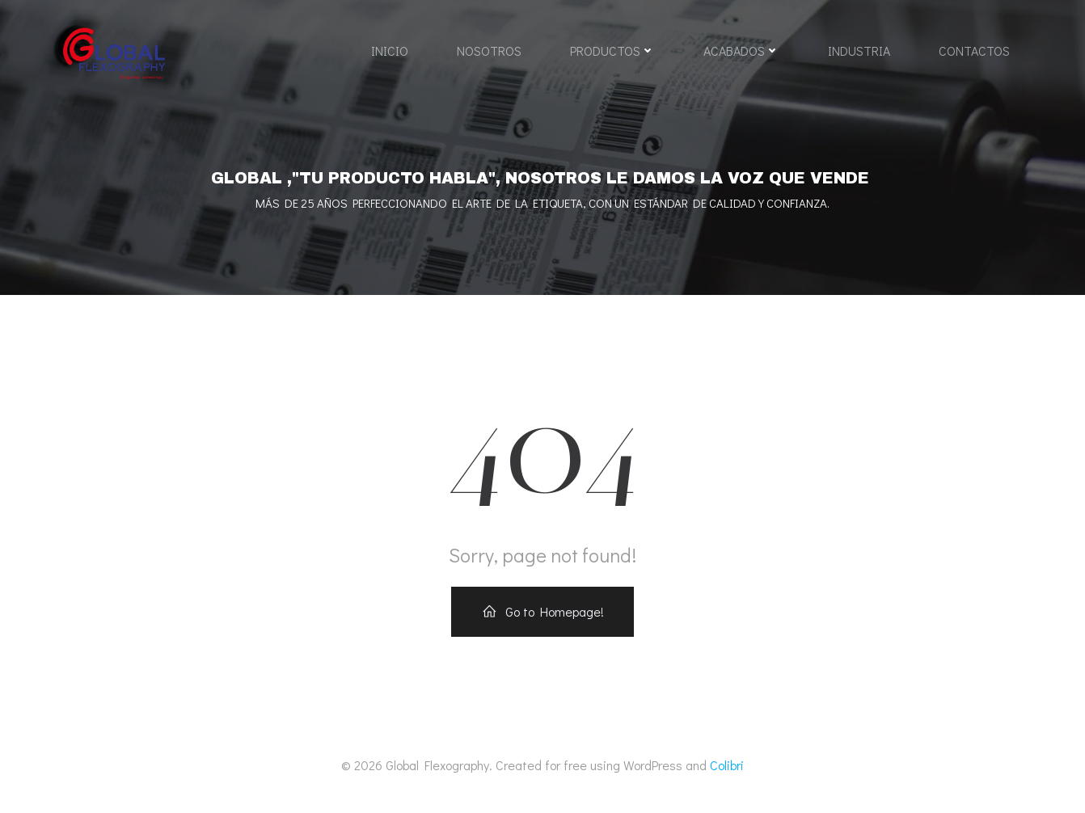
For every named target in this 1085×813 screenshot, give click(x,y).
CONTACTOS (974, 50)
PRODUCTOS (612, 50)
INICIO (389, 50)
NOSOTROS (489, 50)
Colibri (727, 764)
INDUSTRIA (859, 50)
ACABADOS (741, 50)
